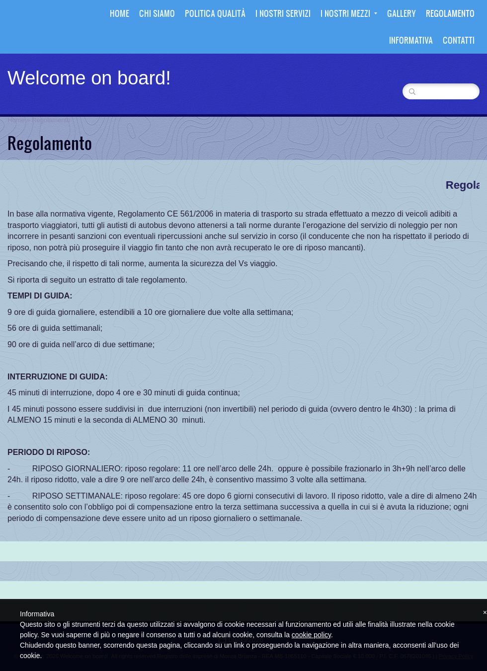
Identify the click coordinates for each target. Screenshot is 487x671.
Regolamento (450, 13)
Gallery (401, 13)
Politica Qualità (215, 13)
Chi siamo (157, 13)
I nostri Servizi (283, 13)
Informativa (411, 40)
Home (119, 13)
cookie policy (311, 635)
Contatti (459, 40)
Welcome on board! (89, 78)
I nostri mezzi (349, 13)
